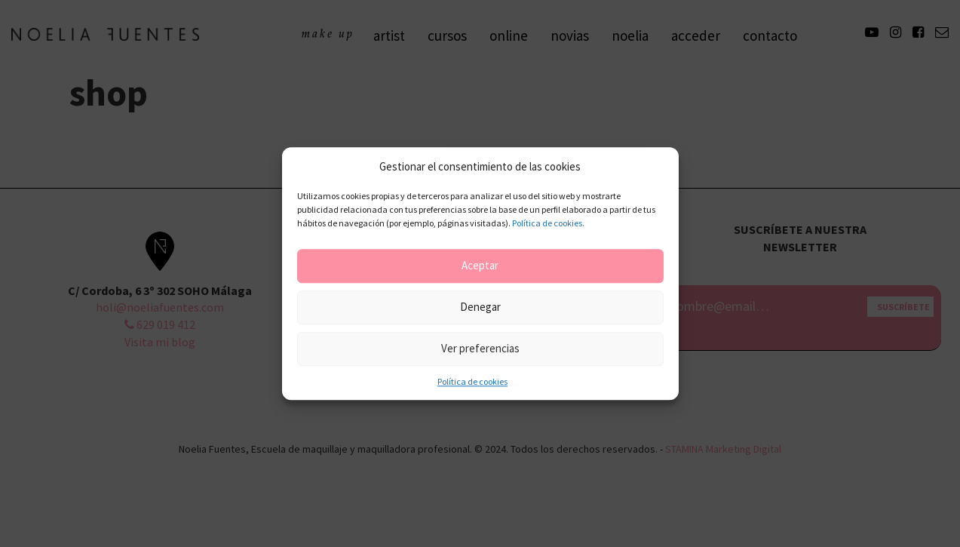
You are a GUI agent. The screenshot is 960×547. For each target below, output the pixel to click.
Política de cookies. (548, 223)
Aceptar (480, 266)
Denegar (480, 307)
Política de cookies (472, 381)
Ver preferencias (480, 349)
